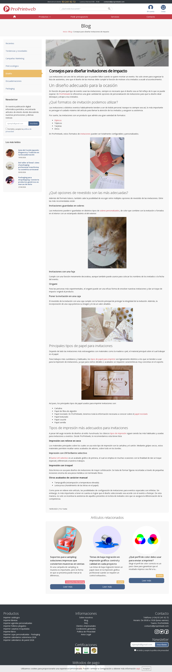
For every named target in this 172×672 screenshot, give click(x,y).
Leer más (67, 586)
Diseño (24, 73)
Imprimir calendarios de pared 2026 (18, 640)
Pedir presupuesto (79, 16)
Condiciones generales (86, 628)
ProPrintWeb (163, 623)
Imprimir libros (9, 631)
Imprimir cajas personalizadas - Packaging (21, 634)
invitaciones (85, 133)
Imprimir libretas (10, 620)
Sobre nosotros (86, 617)
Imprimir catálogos (11, 617)
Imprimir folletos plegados (14, 626)
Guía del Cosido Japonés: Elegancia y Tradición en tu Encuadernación (28, 152)
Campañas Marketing (15, 58)
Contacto (151, 16)
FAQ (86, 623)
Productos (43, 16)
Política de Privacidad (86, 631)
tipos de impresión (118, 433)
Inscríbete (34, 123)
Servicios (115, 16)
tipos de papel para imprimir (103, 359)
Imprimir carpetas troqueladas (16, 628)
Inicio (65, 32)
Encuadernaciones (14, 81)
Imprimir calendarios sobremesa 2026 (19, 637)
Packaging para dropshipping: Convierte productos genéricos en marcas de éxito (28, 180)
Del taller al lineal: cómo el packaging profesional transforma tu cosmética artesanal (28, 166)
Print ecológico (12, 66)
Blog (70, 32)
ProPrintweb (64, 94)
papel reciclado (141, 414)
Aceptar (146, 668)
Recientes (10, 43)
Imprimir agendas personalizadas (17, 623)
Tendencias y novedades (16, 51)
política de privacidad (160, 650)
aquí (138, 668)
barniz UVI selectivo (59, 458)
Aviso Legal (86, 634)
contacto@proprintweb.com (114, 2)
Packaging (10, 88)
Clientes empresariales (86, 626)
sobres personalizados (109, 210)
